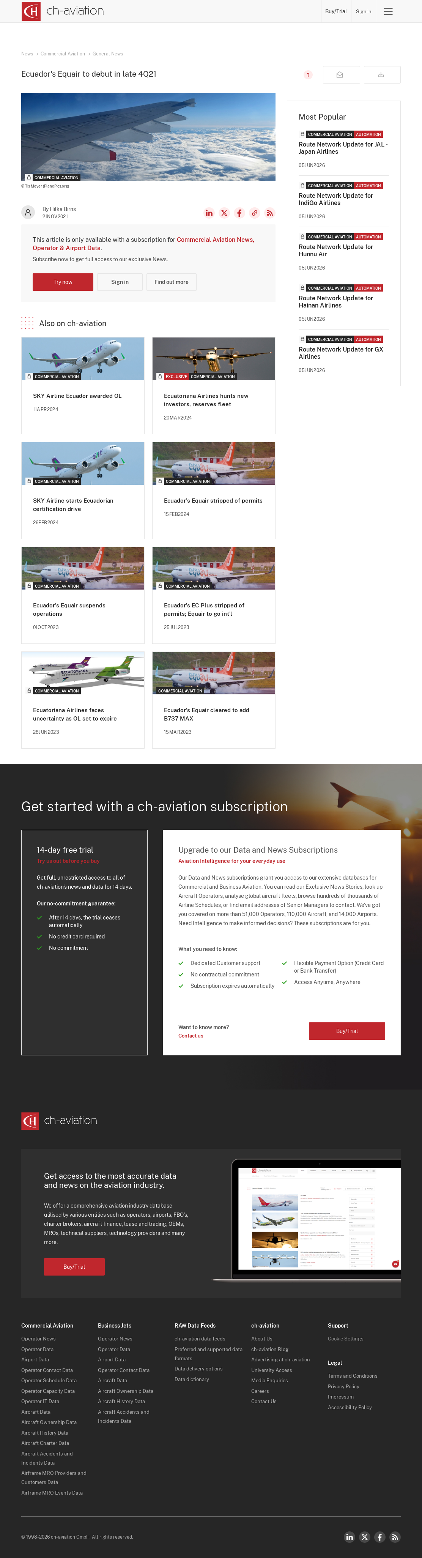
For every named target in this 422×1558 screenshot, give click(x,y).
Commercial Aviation (63, 54)
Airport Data (36, 1359)
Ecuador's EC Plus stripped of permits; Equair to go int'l (205, 609)
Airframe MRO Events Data (54, 1493)
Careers (261, 1391)
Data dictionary (193, 1379)
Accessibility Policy (351, 1407)
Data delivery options (200, 1369)
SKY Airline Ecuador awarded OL (79, 395)
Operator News (39, 1339)
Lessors (212, 11)
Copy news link (254, 213)
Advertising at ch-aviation (282, 1359)
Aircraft (238, 11)
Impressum (341, 1397)
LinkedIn (209, 213)
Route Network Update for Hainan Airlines (336, 302)
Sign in (363, 11)
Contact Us (265, 1401)
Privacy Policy (345, 1386)
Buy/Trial (336, 11)
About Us (262, 1339)
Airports (265, 11)
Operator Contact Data (49, 1370)
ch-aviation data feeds (202, 1339)
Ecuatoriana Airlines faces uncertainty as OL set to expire (76, 714)
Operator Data (38, 1349)
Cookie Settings (347, 1338)
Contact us (192, 1036)
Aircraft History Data (46, 1433)
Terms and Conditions (354, 1376)
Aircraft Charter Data (47, 1443)
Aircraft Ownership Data (50, 1422)
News (156, 11)
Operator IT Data (41, 1401)
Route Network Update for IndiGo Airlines (336, 199)
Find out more (171, 282)
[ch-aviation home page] (62, 11)
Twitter (364, 1537)
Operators (183, 11)
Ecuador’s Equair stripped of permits (204, 504)
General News (108, 54)
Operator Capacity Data (50, 1391)
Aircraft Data (37, 1412)
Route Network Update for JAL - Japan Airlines (343, 148)
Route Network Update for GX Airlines (341, 353)
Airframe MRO (300, 11)
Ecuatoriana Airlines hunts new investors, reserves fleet (207, 399)
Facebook (239, 213)
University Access (272, 1370)
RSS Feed (270, 213)
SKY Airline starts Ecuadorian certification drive (75, 504)
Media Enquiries (270, 1380)
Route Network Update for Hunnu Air (336, 250)
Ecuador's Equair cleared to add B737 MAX (209, 714)
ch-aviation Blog (271, 1349)
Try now (63, 282)
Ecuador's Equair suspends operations (71, 609)
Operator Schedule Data (50, 1380)
